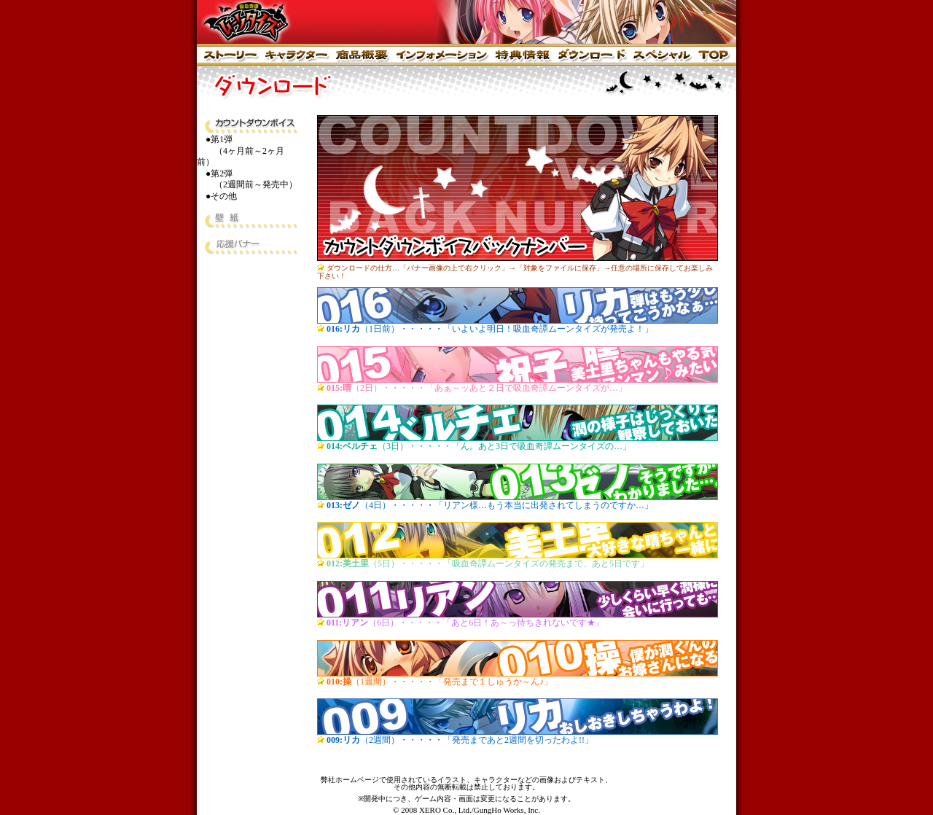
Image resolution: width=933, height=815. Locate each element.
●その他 (221, 196)
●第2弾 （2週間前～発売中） (247, 179)
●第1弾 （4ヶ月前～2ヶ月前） (240, 150)
